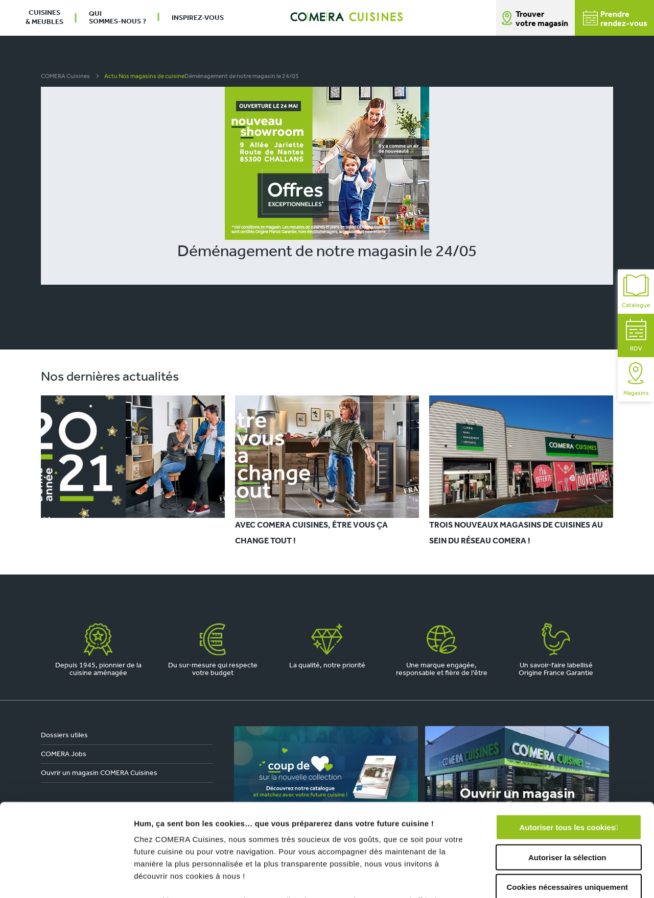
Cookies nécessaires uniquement (567, 800)
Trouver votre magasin (542, 19)
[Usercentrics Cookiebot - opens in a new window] (66, 878)
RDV (636, 335)
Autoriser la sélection (567, 770)
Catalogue (636, 292)
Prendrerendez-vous (615, 19)
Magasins (636, 379)
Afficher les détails (562, 878)
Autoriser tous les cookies (567, 740)
